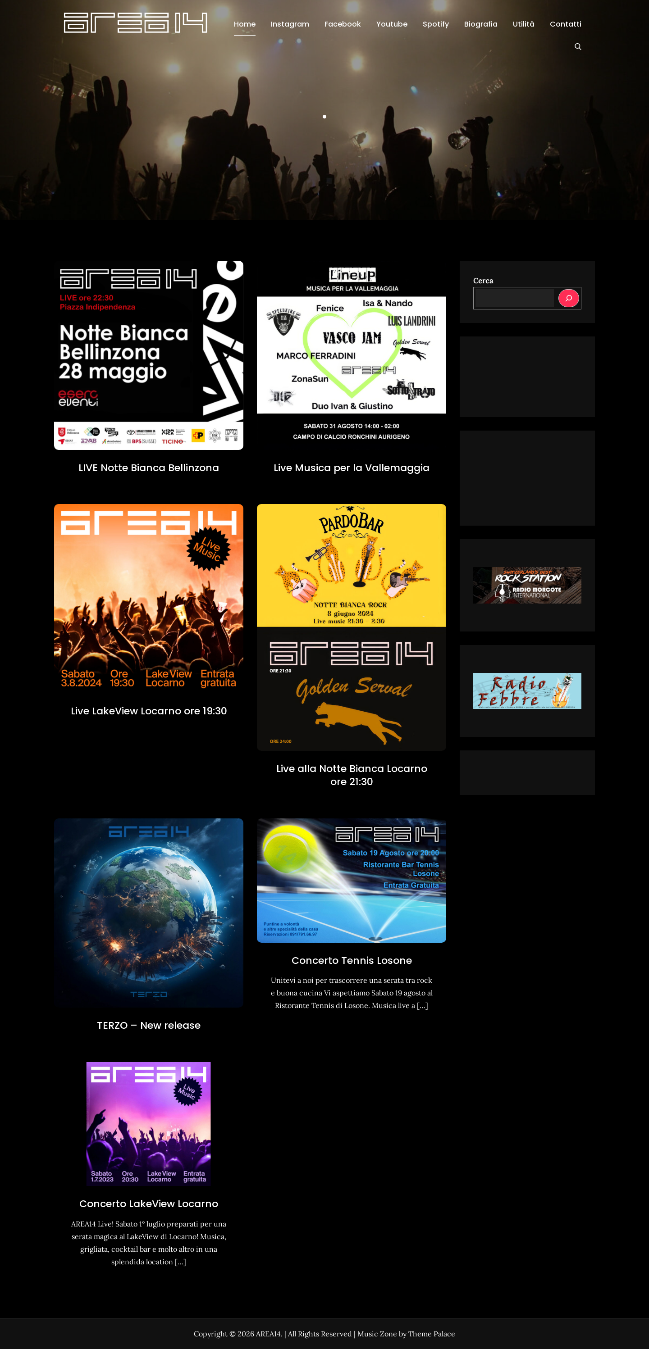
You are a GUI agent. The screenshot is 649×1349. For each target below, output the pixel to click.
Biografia (481, 24)
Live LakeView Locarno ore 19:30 (149, 711)
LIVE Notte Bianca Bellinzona (148, 468)
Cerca (483, 280)
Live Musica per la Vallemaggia (352, 468)
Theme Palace (431, 1333)
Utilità (524, 24)
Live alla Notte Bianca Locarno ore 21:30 (351, 775)
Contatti (565, 24)
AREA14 (268, 1333)
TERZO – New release (149, 1025)
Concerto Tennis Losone (352, 960)
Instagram (290, 24)
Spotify (436, 24)
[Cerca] (568, 298)
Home (245, 24)
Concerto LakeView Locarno (148, 1204)
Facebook (342, 24)
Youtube (391, 24)
